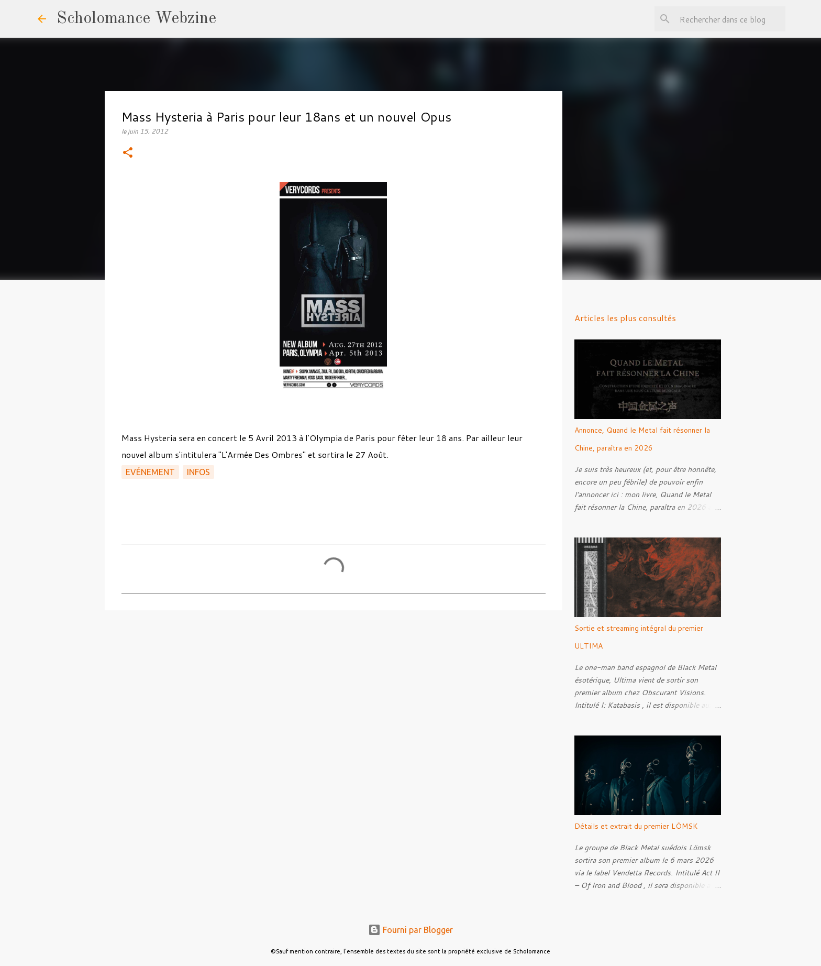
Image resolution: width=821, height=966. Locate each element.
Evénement (150, 472)
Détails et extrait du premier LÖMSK (636, 826)
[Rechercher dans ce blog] (730, 18)
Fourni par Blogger (410, 930)
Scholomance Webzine (136, 18)
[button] (127, 153)
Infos (198, 472)
